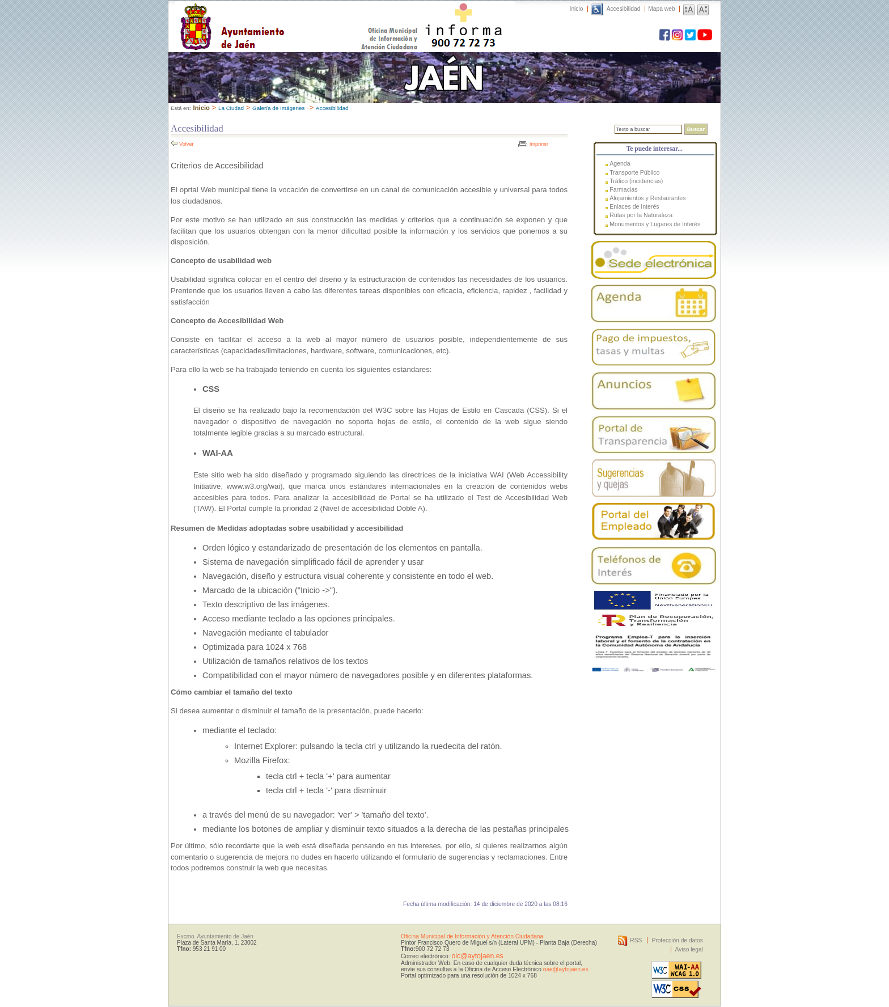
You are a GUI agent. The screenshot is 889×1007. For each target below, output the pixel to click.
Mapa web (661, 9)
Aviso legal (689, 949)
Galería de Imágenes (278, 108)
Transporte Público (634, 172)
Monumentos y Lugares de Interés (654, 224)
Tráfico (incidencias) (636, 180)
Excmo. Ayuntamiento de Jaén (215, 936)
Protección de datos (677, 940)
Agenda (619, 163)
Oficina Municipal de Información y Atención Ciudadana (472, 936)
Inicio (576, 9)
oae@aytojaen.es (566, 969)
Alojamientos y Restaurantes (647, 197)
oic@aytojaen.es (477, 956)
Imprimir (539, 144)
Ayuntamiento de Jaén (281, 15)
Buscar (696, 129)
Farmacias (623, 189)
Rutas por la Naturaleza (640, 214)
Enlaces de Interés (634, 206)
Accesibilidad (624, 9)
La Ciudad (231, 108)
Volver (186, 144)
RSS (636, 940)
